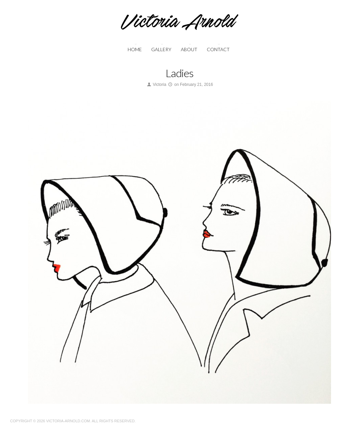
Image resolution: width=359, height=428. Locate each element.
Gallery (161, 49)
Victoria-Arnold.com (68, 421)
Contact (218, 49)
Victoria (159, 84)
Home (135, 49)
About (189, 49)
